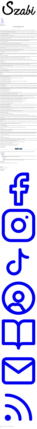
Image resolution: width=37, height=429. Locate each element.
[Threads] (18, 316)
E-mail (1, 168)
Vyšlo (2, 18)
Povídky (2, 20)
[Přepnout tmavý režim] (0, 428)
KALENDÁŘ (3, 22)
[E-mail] (18, 389)
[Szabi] (18, 16)
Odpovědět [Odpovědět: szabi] (4, 158)
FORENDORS (25, 151)
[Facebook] (18, 207)
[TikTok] (18, 280)
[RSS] (18, 425)
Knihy (2, 19)
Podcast (2, 21)
